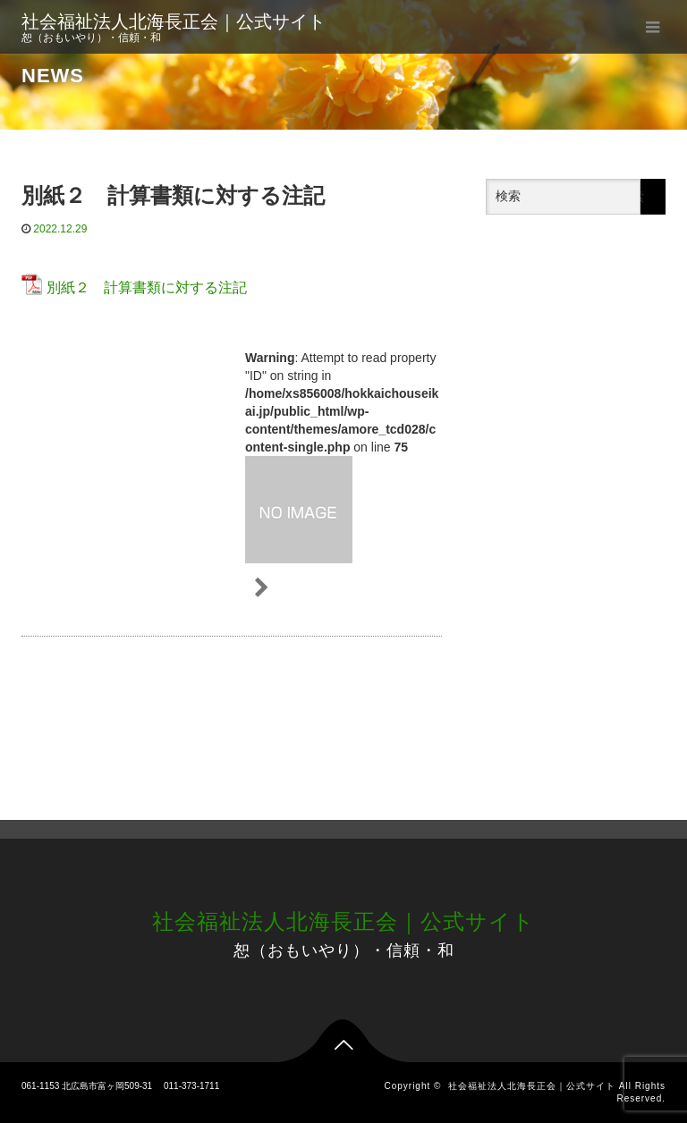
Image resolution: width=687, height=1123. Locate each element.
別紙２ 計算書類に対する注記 (147, 287)
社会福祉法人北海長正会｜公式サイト (173, 21)
